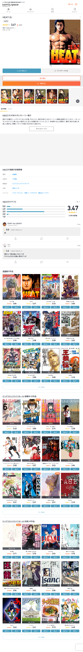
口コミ (10, 108)
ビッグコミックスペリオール (20, 183)
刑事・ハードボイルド (31, 193)
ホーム (8, 10)
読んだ (16, 307)
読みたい (7, 307)
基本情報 (3, 108)
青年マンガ (15, 188)
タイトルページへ (41, 129)
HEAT (5, 115)
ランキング (30, 10)
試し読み (41, 78)
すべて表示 (41, 387)
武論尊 (6, 21)
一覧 (77, 201)
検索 (52, 10)
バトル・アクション (17, 193)
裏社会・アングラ (43, 193)
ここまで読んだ (22, 71)
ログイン (74, 10)
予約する (41, 83)
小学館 (14, 179)
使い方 (70, 4)
